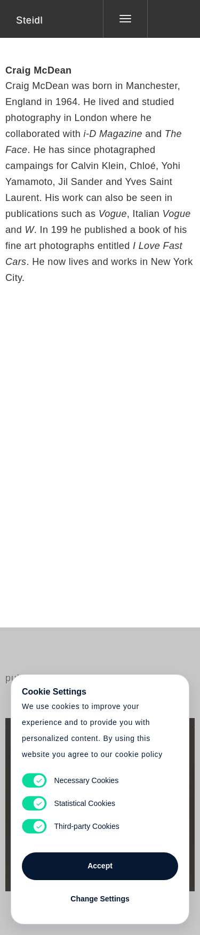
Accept (100, 865)
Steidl (29, 20)
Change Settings (99, 898)
